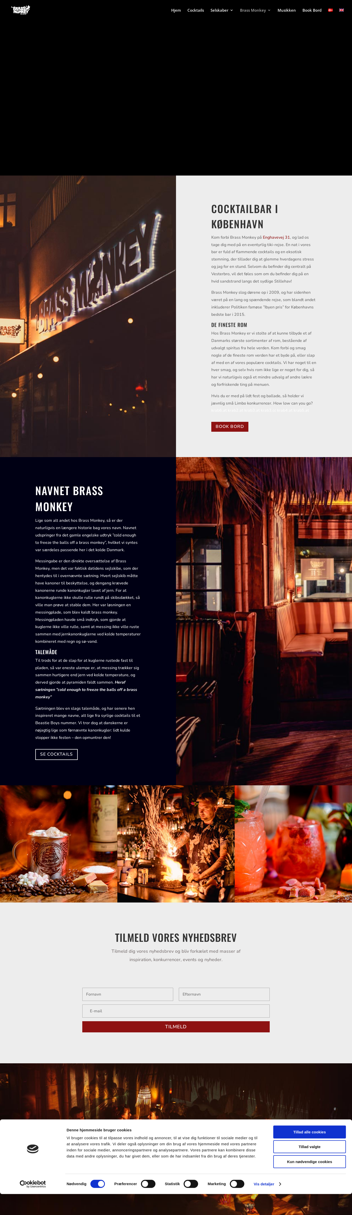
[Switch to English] (341, 14)
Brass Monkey (253, 10)
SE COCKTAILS (56, 754)
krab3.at (252, 410)
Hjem (176, 10)
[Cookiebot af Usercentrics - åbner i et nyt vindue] (33, 1205)
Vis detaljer (264, 1205)
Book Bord (312, 10)
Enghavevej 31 (276, 237)
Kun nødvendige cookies (309, 1183)
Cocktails (195, 10)
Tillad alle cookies (309, 1153)
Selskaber (219, 10)
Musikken (287, 10)
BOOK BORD (230, 426)
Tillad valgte (310, 1168)
